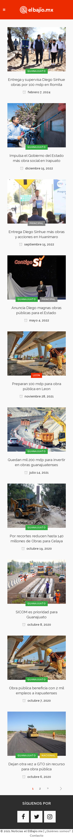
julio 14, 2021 (36, 472)
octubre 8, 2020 (36, 624)
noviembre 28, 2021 (36, 396)
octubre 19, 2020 (36, 548)
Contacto (36, 835)
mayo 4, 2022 (36, 320)
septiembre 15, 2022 (36, 244)
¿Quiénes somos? (57, 831)
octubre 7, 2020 (36, 700)
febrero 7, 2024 (36, 92)
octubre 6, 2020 (36, 777)
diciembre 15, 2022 (36, 168)
